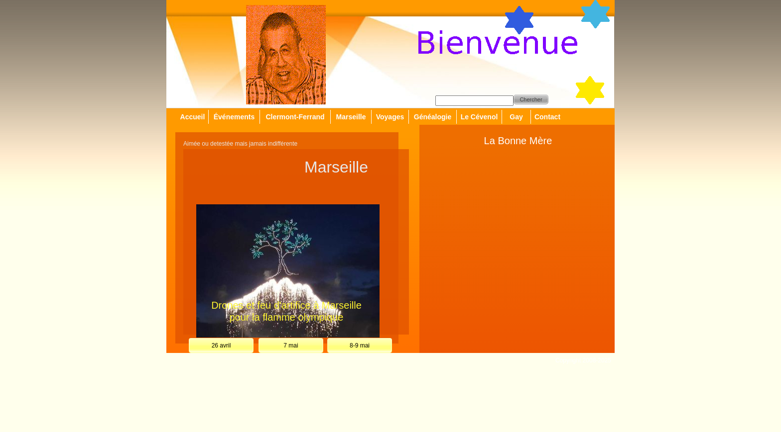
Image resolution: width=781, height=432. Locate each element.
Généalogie (432, 117)
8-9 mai (360, 345)
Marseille (351, 117)
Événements (234, 117)
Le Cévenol (479, 117)
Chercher (531, 99)
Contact (547, 117)
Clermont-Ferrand (294, 117)
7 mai (290, 345)
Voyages (390, 117)
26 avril (221, 345)
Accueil (192, 117)
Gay (516, 117)
